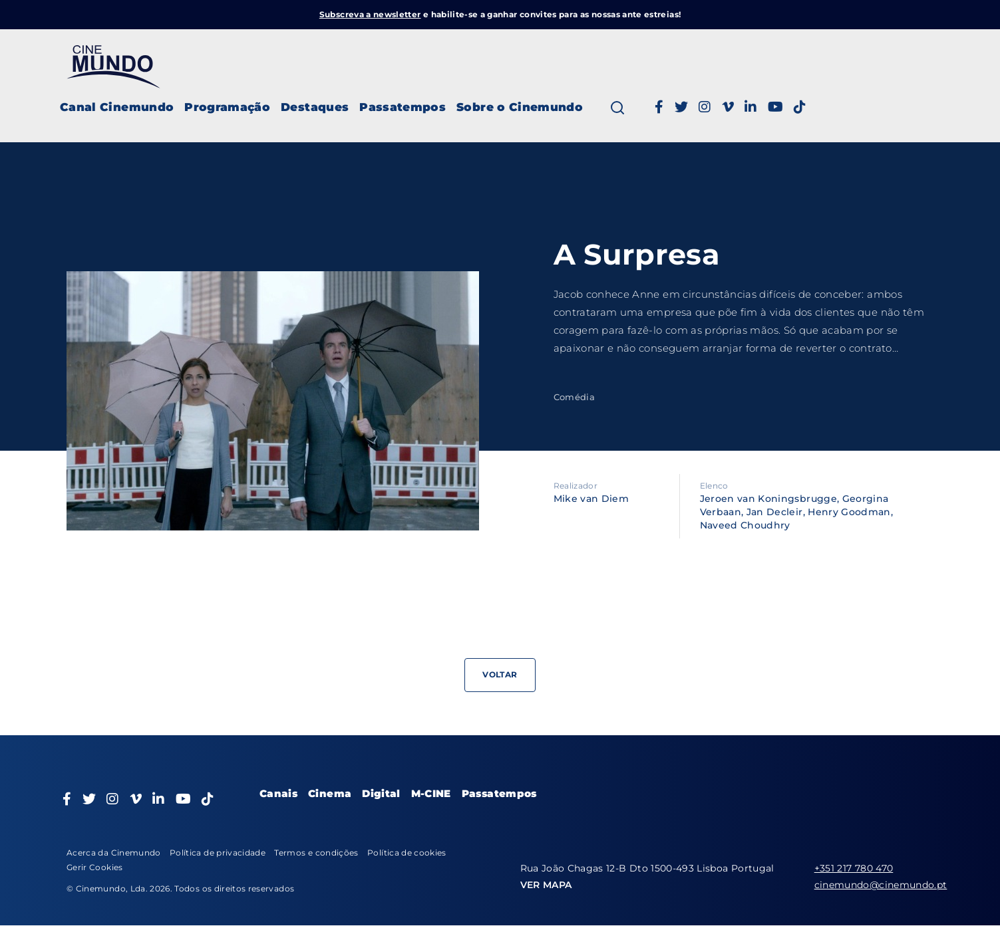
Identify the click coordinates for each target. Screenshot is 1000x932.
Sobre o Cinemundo (519, 107)
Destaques (315, 107)
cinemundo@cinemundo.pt (880, 885)
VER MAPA (546, 885)
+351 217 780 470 (854, 868)
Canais (278, 793)
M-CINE (431, 793)
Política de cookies (406, 853)
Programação (227, 107)
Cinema (329, 793)
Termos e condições (316, 853)
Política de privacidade (217, 853)
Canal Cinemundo (117, 107)
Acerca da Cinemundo (114, 853)
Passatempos (402, 107)
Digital (381, 793)
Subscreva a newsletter (370, 14)
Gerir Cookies (95, 867)
